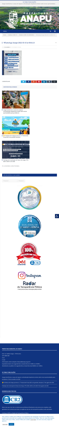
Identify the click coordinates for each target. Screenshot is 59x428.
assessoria (40, 407)
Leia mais (33, 419)
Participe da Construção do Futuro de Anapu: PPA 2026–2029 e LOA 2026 (20, 386)
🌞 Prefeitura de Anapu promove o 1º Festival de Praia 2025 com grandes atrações (15, 136)
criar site (12, 407)
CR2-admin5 (7, 47)
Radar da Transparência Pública (20, 413)
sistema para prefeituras (22, 407)
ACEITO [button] (11, 424)
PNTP (9, 413)
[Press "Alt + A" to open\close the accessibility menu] (57, 216)
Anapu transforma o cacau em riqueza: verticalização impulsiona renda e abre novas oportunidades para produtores (30, 4)
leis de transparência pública (36, 409)
